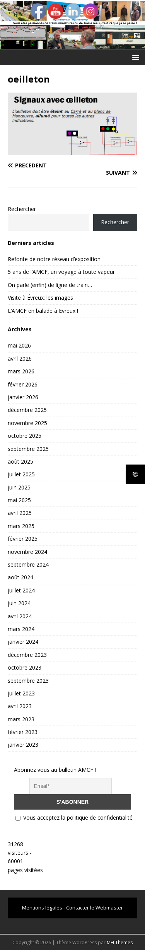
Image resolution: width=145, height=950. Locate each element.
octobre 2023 (24, 667)
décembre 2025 (27, 409)
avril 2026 (20, 358)
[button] (134, 56)
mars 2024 (21, 629)
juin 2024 (19, 603)
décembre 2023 (27, 654)
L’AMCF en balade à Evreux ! (43, 310)
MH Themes (120, 942)
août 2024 (20, 577)
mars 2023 (21, 719)
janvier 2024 (23, 641)
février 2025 (23, 538)
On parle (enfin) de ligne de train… (50, 285)
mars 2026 (21, 371)
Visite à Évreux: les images (40, 297)
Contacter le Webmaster (94, 907)
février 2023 (23, 732)
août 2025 (20, 461)
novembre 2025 (27, 423)
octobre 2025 (24, 435)
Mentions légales (42, 907)
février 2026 (23, 384)
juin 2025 (19, 487)
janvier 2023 (23, 744)
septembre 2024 (28, 564)
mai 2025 (19, 500)
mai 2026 (19, 345)
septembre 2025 (28, 448)
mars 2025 (21, 526)
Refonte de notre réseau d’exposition (54, 259)
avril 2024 (20, 616)
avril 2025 (20, 512)
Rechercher (22, 209)
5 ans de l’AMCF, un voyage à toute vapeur (61, 271)
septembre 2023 (28, 680)
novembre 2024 (27, 551)
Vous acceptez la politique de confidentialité (74, 817)
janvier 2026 (23, 397)
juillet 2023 (21, 693)
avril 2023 (20, 706)
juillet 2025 (21, 474)
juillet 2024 (21, 590)
